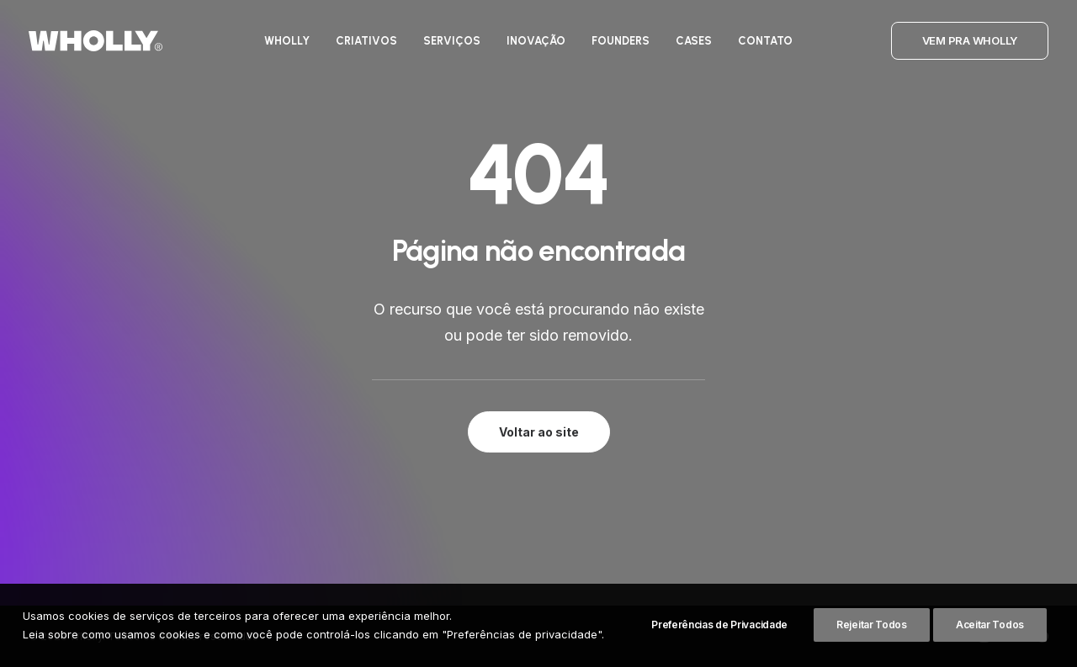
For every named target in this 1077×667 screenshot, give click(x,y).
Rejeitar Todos (871, 649)
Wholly (287, 40)
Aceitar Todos (990, 649)
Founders (621, 40)
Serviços (451, 40)
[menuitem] (286, 41)
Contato (765, 40)
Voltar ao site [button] (539, 432)
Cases (694, 40)
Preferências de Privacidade (719, 649)
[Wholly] (95, 40)
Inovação (536, 40)
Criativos (366, 40)
